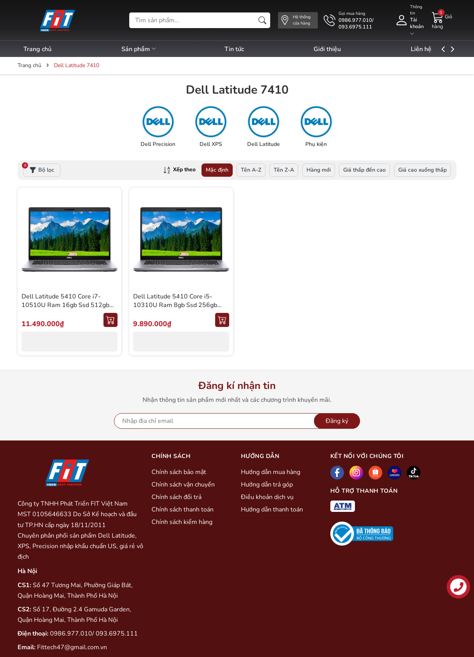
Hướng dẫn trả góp (267, 484)
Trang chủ (37, 49)
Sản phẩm (144, 49)
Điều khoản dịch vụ (267, 497)
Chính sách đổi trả (176, 497)
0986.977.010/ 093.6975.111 (94, 633)
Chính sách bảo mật (178, 472)
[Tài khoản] (409, 20)
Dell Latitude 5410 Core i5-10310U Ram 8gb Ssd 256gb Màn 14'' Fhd (175, 305)
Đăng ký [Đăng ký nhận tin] (337, 421)
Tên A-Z (251, 170)
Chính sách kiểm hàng (181, 522)
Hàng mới (318, 170)
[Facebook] (337, 472)
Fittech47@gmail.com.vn (72, 647)
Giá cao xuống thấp (422, 170)
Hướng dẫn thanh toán (272, 509)
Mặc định (217, 170)
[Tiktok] (414, 472)
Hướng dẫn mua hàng (270, 472)
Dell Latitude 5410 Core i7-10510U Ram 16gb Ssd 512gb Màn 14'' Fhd (65, 305)
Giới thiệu (341, 49)
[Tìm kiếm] (262, 20)
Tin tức (243, 49)
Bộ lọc (38, 168)
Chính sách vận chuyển (183, 484)
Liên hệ (440, 49)
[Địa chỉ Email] (237, 421)
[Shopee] (375, 472)
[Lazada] (394, 472)
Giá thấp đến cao (364, 170)
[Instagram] (356, 472)
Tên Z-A (284, 170)
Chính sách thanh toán (182, 509)
